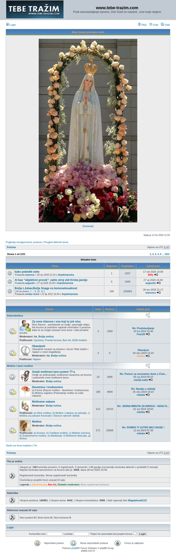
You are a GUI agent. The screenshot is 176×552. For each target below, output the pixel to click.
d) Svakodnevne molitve (32, 435)
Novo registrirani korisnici (95, 484)
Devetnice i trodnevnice (47, 387)
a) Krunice (39, 433)
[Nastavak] (87, 226)
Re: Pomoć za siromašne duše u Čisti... (143, 374)
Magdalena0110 (137, 500)
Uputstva (39, 340)
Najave (37, 359)
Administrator (39, 484)
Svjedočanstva (66, 275)
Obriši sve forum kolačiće (19, 445)
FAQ (142, 24)
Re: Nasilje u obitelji (143, 388)
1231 (167, 254)
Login (11, 24)
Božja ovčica (46, 336)
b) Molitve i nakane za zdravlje (69, 413)
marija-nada (141, 379)
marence (29, 275)
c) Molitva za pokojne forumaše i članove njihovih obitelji (54, 414)
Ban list (67, 340)
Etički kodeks (79, 340)
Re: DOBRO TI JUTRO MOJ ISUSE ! (143, 427)
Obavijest (143, 350)
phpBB (74, 548)
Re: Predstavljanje (143, 328)
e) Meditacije (55, 435)
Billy (150, 274)
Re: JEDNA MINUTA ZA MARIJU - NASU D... (143, 406)
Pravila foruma (53, 340)
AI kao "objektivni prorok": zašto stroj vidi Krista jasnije (51, 280)
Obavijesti (38, 346)
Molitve (36, 421)
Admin (141, 356)
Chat (153, 24)
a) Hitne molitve (42, 413)
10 (38, 291)
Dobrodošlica (15, 315)
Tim (35, 445)
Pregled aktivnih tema (56, 242)
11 (42, 291)
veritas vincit (32, 294)
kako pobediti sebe (27, 271)
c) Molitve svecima (79, 433)
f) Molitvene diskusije (75, 435)
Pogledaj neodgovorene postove (24, 242)
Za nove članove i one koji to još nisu (56, 321)
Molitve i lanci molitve (20, 365)
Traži (165, 24)
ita (35, 336)
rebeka (141, 394)
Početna (11, 247)
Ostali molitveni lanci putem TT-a (53, 371)
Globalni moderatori (68, 484)
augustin (30, 283)
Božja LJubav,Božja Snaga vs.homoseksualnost (46, 288)
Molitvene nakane (43, 401)
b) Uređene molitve (57, 433)
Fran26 (141, 334)
